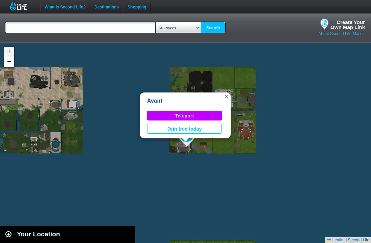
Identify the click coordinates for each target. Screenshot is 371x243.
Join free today (184, 129)
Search (213, 28)
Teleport (184, 115)
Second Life (22, 6)
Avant (154, 101)
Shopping (136, 6)
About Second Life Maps (340, 33)
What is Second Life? (65, 6)
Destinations (106, 6)
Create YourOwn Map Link (347, 24)
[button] (227, 96)
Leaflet (335, 240)
